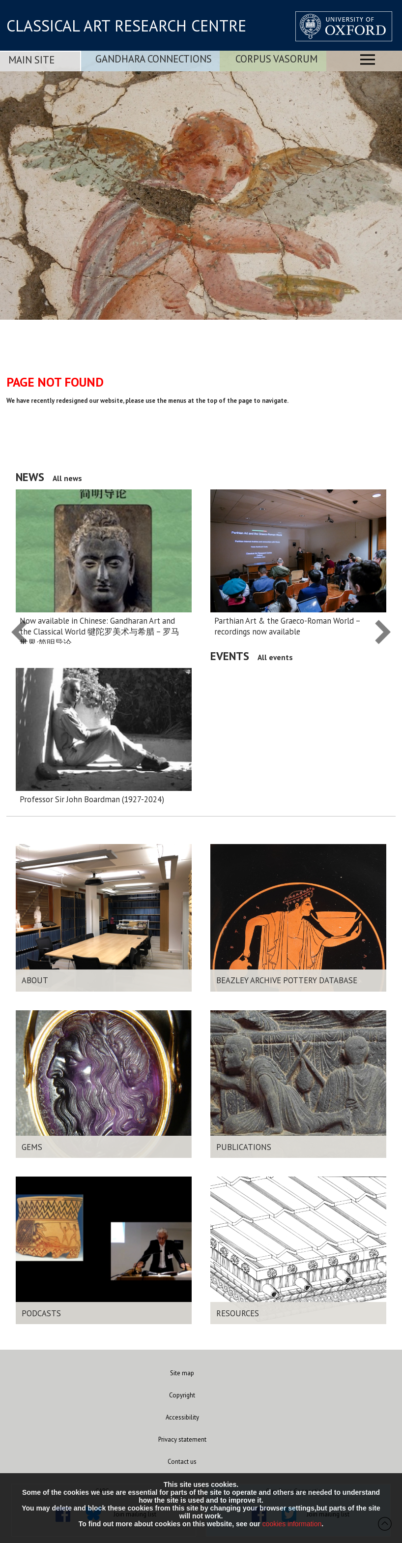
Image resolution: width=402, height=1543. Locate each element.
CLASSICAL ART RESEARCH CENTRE (126, 25)
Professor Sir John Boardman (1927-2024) (92, 799)
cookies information (292, 1524)
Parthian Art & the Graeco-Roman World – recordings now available (287, 626)
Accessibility (182, 1417)
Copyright (182, 1395)
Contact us (182, 1461)
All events (275, 657)
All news (67, 478)
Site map (182, 1373)
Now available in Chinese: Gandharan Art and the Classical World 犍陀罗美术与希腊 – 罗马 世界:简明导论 (99, 631)
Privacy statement (182, 1439)
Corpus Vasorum (276, 58)
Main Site (31, 59)
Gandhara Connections (153, 58)
